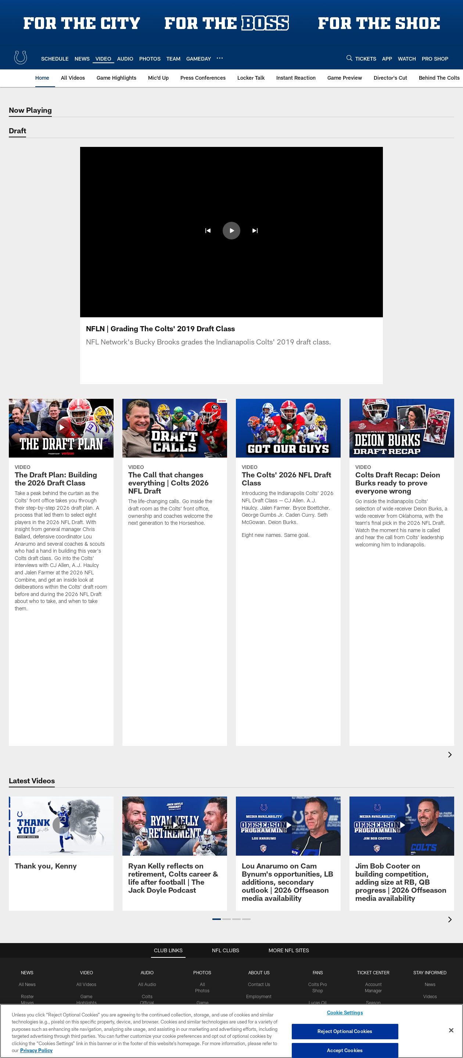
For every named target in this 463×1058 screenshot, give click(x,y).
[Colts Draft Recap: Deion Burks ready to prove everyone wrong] (401, 478)
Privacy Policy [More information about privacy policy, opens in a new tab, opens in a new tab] (36, 1050)
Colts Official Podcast (147, 1002)
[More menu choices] (220, 58)
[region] (231, 1031)
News (27, 972)
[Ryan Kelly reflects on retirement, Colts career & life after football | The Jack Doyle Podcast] (174, 849)
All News (27, 984)
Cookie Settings (345, 1013)
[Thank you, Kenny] (61, 837)
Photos (202, 972)
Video (86, 972)
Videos (430, 996)
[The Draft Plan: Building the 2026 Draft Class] (61, 510)
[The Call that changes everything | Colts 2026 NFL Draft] (174, 467)
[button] (208, 230)
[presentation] (451, 755)
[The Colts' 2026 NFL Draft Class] (288, 473)
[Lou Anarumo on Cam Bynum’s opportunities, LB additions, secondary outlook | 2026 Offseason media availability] (288, 853)
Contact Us (259, 984)
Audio (147, 972)
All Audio (147, 984)
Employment (259, 996)
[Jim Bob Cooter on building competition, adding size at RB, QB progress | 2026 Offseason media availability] (401, 853)
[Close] (451, 1030)
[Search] (349, 58)
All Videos (86, 984)
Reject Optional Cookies (344, 1031)
